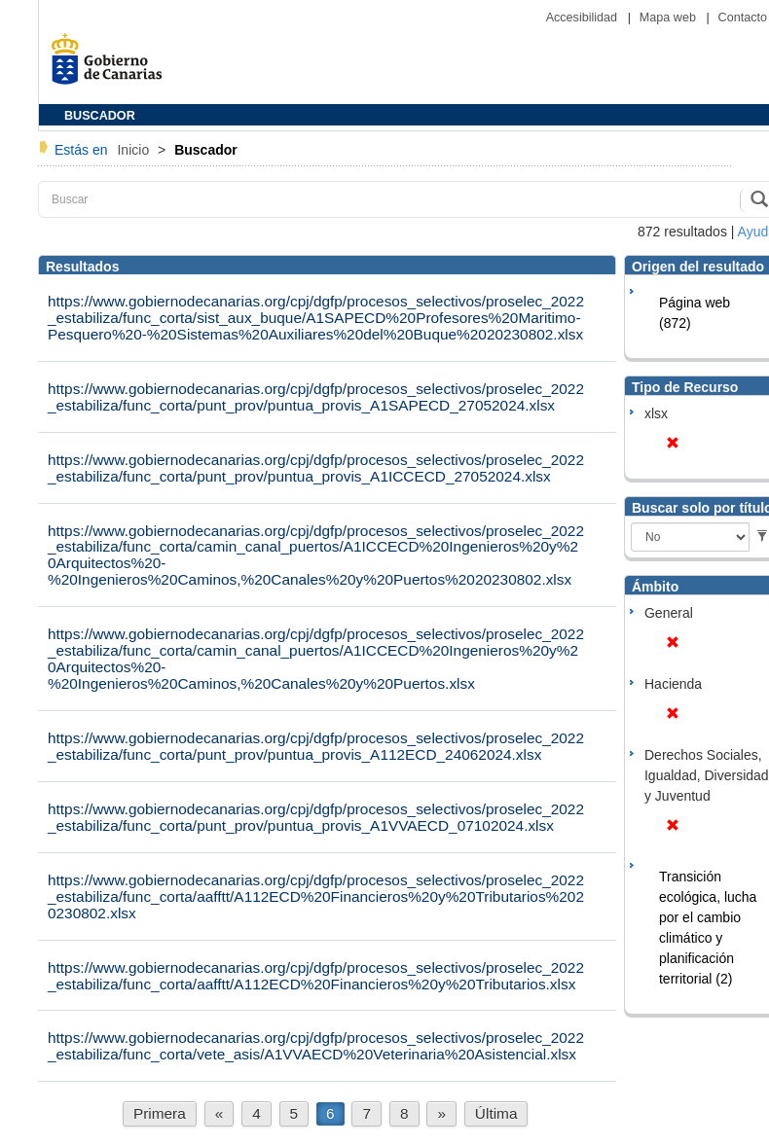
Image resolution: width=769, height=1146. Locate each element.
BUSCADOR (99, 116)
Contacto (742, 17)
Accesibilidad (583, 17)
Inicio (135, 150)
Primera (159, 1113)
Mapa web (670, 17)
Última (496, 1113)
